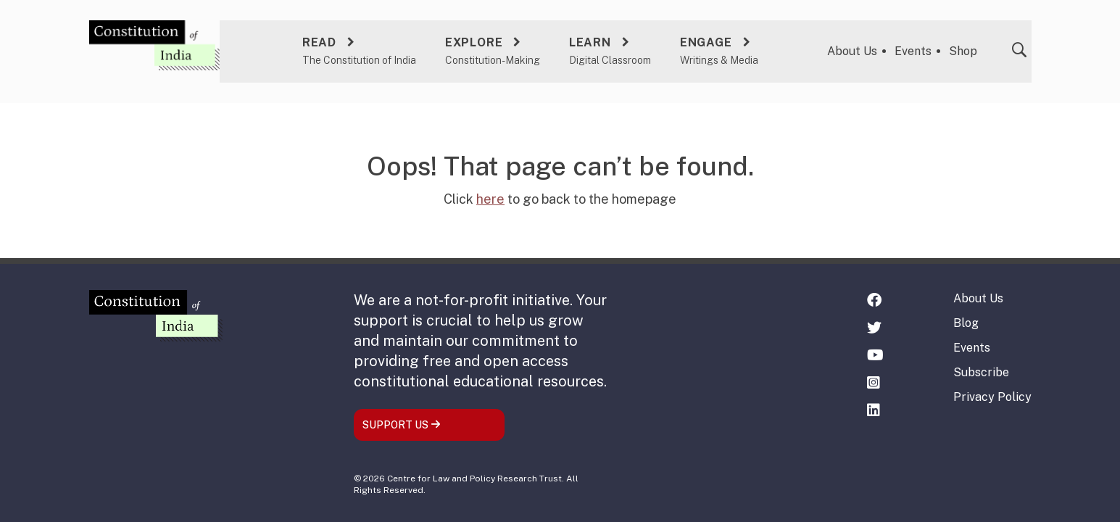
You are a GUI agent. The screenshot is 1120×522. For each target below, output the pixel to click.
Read (318, 40)
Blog (966, 323)
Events (913, 49)
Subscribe (981, 372)
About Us (853, 49)
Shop (964, 49)
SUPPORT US (401, 425)
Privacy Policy (992, 397)
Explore (473, 40)
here (490, 196)
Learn (589, 40)
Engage (705, 40)
